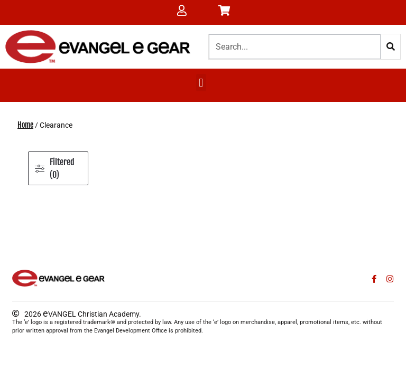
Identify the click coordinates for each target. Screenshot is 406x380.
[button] (201, 82)
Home (25, 124)
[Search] (390, 46)
